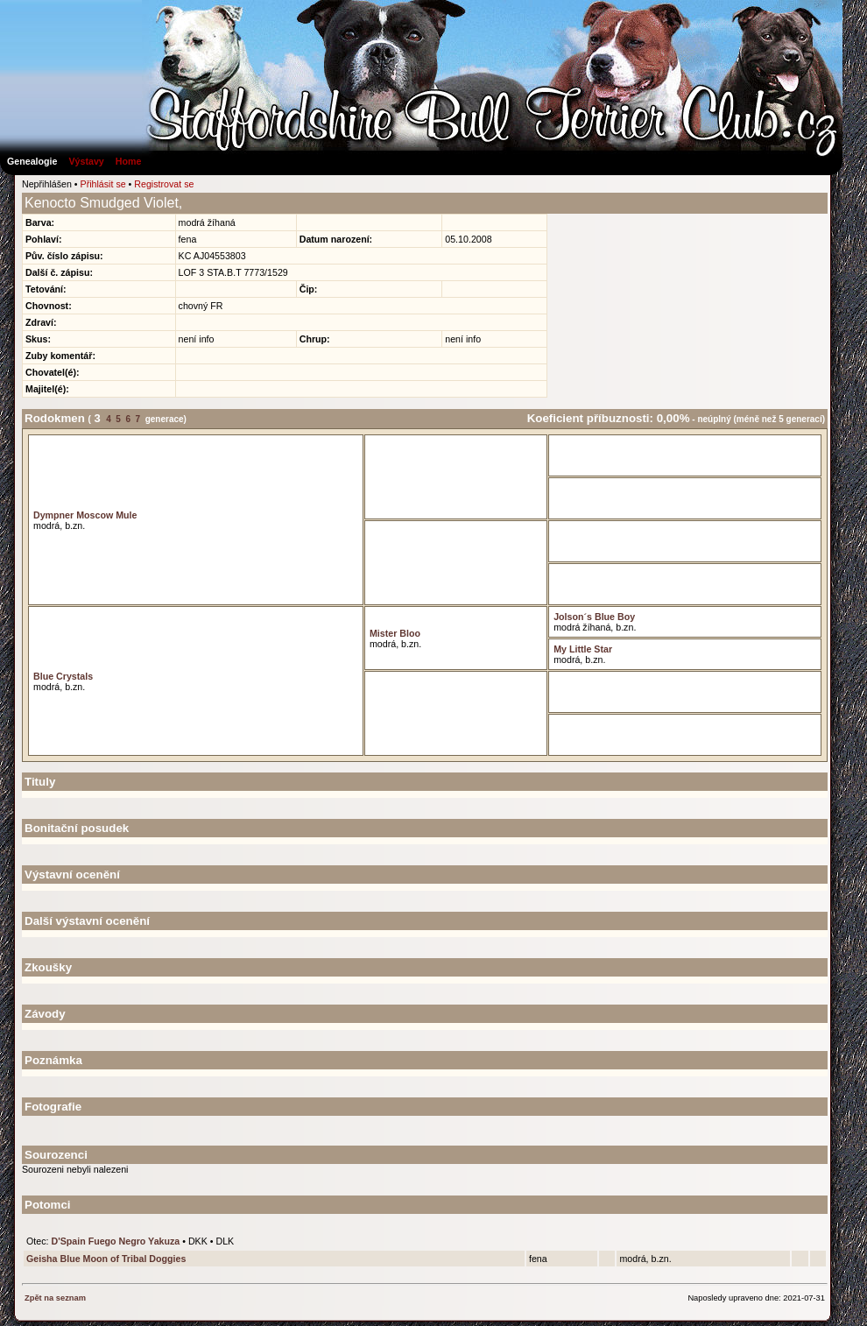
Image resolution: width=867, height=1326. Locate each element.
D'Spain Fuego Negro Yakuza (115, 1241)
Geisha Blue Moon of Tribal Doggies (106, 1258)
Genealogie (32, 161)
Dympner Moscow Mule (85, 515)
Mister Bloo (395, 633)
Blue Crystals (63, 676)
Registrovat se (164, 184)
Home (129, 161)
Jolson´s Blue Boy (594, 616)
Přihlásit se (103, 184)
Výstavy (85, 161)
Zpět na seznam (55, 1298)
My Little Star (582, 649)
